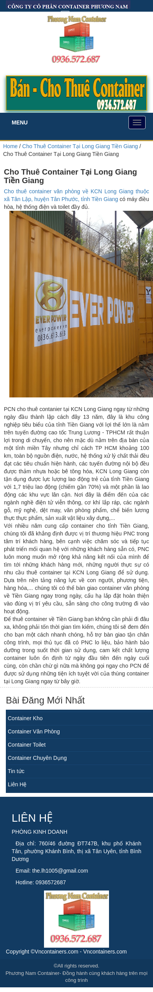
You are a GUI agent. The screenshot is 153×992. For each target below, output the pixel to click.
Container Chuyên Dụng (37, 758)
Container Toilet (27, 745)
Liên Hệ (17, 784)
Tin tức (16, 771)
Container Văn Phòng (34, 731)
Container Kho (25, 718)
